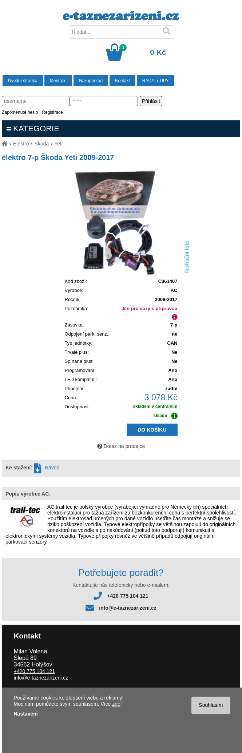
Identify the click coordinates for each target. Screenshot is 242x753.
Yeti (58, 144)
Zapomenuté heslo (20, 112)
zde (116, 704)
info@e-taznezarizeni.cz (127, 608)
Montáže (58, 80)
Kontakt (122, 80)
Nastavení (26, 714)
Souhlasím (211, 705)
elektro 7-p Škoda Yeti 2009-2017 (58, 157)
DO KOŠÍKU (152, 430)
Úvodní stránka (22, 80)
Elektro (21, 144)
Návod (52, 467)
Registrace (52, 112)
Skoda (42, 144)
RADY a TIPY (155, 80)
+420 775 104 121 (127, 596)
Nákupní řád (91, 80)
